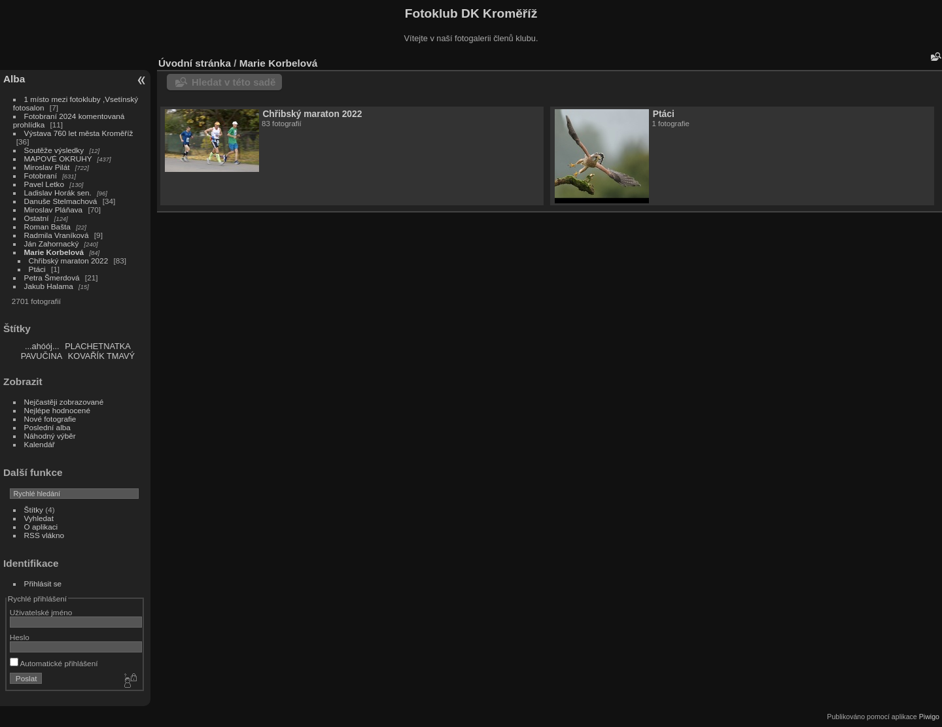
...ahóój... (42, 346)
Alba (14, 78)
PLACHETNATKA (98, 346)
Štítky (33, 509)
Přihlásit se (43, 583)
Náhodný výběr (50, 435)
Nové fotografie (50, 418)
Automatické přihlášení (54, 663)
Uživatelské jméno (41, 612)
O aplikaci (41, 526)
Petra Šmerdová (52, 277)
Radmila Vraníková (56, 235)
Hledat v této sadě (233, 82)
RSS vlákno (44, 535)
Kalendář (39, 444)
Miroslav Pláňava (53, 209)
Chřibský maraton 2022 (69, 260)
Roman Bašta (47, 226)
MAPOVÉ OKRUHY (58, 158)
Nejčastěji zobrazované (64, 401)
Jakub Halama (48, 286)
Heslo (19, 637)
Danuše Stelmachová (60, 201)
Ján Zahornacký (51, 243)
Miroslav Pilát (47, 167)
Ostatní (36, 218)
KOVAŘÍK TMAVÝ (101, 356)
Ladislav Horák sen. (58, 192)
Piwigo (929, 716)
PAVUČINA (42, 356)
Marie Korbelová (54, 252)
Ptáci (37, 269)
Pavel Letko (44, 184)
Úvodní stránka (194, 63)
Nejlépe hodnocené (57, 410)
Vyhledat (39, 518)
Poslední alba (47, 427)
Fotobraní (42, 175)
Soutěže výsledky (54, 150)
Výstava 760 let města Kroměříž (78, 133)
